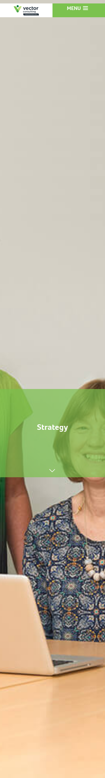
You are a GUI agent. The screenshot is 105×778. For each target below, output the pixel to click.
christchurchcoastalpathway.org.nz (53, 666)
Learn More (53, 252)
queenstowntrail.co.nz (56, 647)
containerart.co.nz (68, 685)
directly (8, 739)
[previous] (9, 545)
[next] (95, 546)
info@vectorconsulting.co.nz (28, 734)
